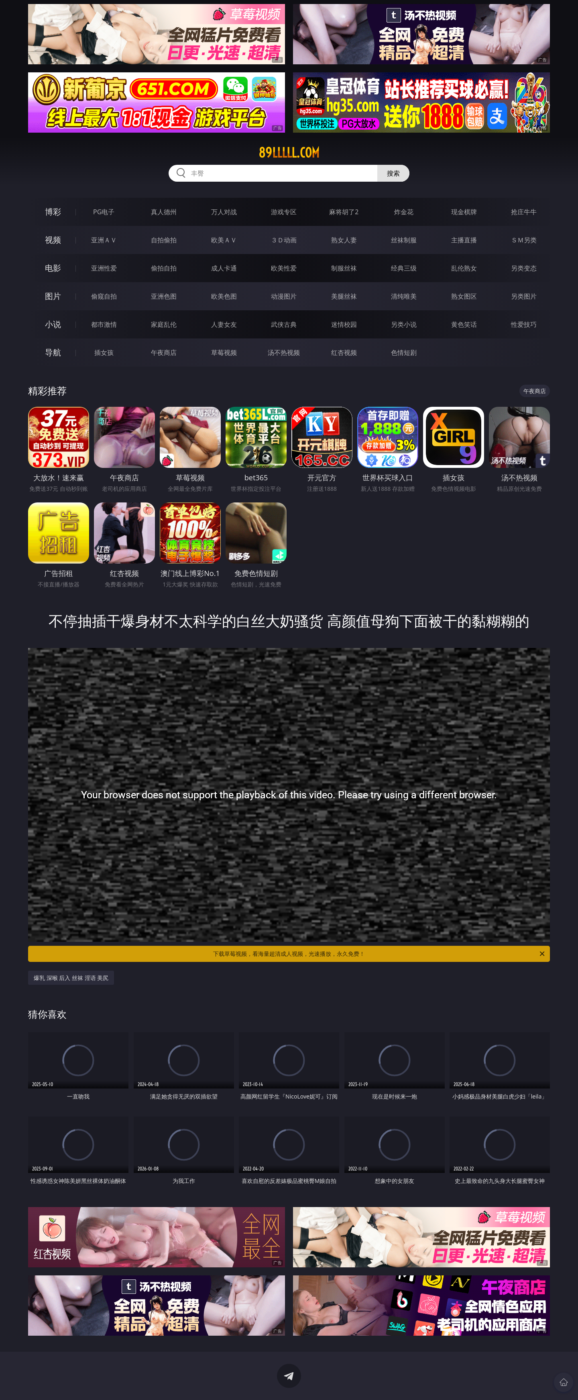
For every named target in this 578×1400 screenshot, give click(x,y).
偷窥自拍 (104, 296)
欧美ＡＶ (224, 240)
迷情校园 (344, 324)
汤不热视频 (284, 352)
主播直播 (464, 240)
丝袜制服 (404, 240)
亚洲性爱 (104, 268)
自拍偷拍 (164, 240)
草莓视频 (224, 352)
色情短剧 (404, 352)
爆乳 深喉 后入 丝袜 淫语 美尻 (71, 978)
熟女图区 (464, 296)
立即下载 (345, 1382)
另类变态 (524, 268)
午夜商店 (164, 352)
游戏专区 (284, 211)
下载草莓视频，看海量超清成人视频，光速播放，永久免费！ (379, 954)
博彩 (53, 211)
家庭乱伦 (164, 324)
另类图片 (524, 296)
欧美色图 (224, 296)
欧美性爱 (284, 268)
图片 (53, 296)
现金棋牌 (464, 211)
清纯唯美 (404, 296)
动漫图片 (284, 296)
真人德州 (164, 211)
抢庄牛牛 (524, 211)
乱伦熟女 (464, 268)
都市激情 (104, 324)
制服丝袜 (344, 268)
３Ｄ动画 (284, 240)
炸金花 (403, 211)
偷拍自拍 (164, 268)
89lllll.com (289, 153)
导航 (53, 352)
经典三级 (404, 268)
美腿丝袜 (344, 296)
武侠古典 (284, 324)
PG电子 (103, 211)
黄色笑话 (464, 324)
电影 (53, 267)
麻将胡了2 (343, 211)
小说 (53, 324)
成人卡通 (224, 268)
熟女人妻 (344, 240)
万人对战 (224, 211)
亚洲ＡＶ (104, 240)
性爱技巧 (524, 324)
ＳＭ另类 (524, 240)
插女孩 (104, 352)
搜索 (393, 173)
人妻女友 (224, 324)
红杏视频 (344, 352)
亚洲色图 (164, 296)
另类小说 (404, 324)
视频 (53, 239)
